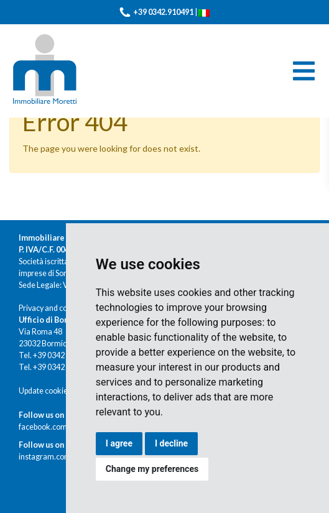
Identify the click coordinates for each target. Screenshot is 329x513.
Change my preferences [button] (152, 469)
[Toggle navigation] (304, 70)
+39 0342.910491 (163, 12)
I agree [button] (119, 443)
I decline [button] (171, 443)
